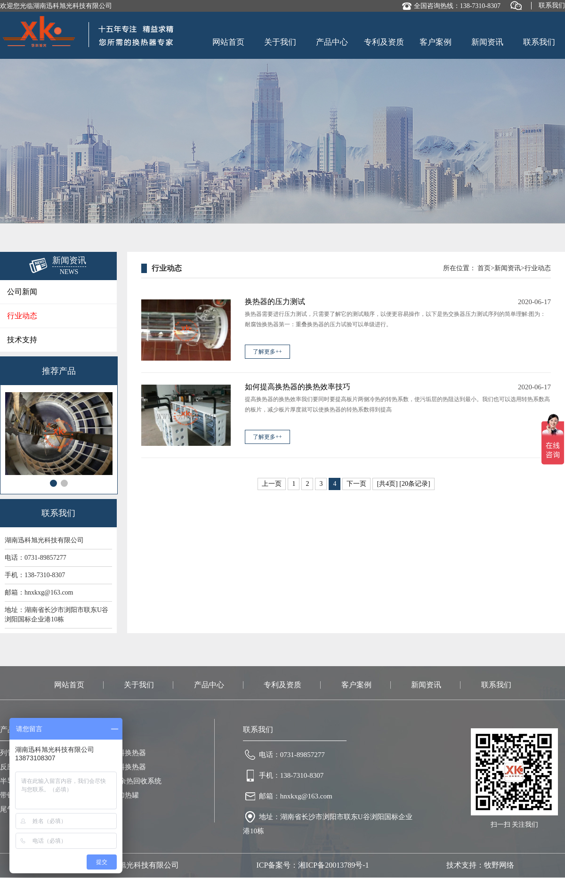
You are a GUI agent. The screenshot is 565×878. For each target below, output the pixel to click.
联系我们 (552, 5)
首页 (484, 268)
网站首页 (228, 42)
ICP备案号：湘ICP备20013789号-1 (312, 865)
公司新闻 (22, 292)
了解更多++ (267, 351)
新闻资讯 (487, 42)
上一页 (272, 483)
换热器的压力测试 (275, 302)
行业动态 (22, 316)
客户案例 (436, 42)
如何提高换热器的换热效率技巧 (297, 387)
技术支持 (22, 340)
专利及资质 (384, 42)
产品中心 (332, 42)
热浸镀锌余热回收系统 (126, 781)
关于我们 (280, 42)
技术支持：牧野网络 (480, 865)
